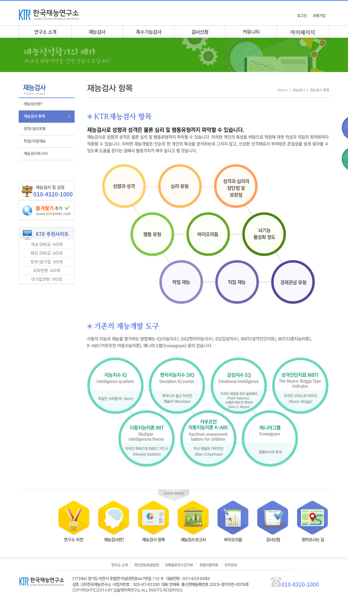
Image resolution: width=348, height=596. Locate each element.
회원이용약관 (208, 565)
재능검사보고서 (36, 154)
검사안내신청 (199, 32)
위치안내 (231, 565)
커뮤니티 (251, 32)
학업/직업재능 (35, 141)
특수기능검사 (148, 32)
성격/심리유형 (35, 129)
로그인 (302, 15)
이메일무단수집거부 (179, 565)
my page (303, 32)
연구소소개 (45, 32)
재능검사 (97, 32)
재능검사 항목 (34, 116)
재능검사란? (33, 104)
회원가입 (319, 15)
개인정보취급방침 (146, 565)
